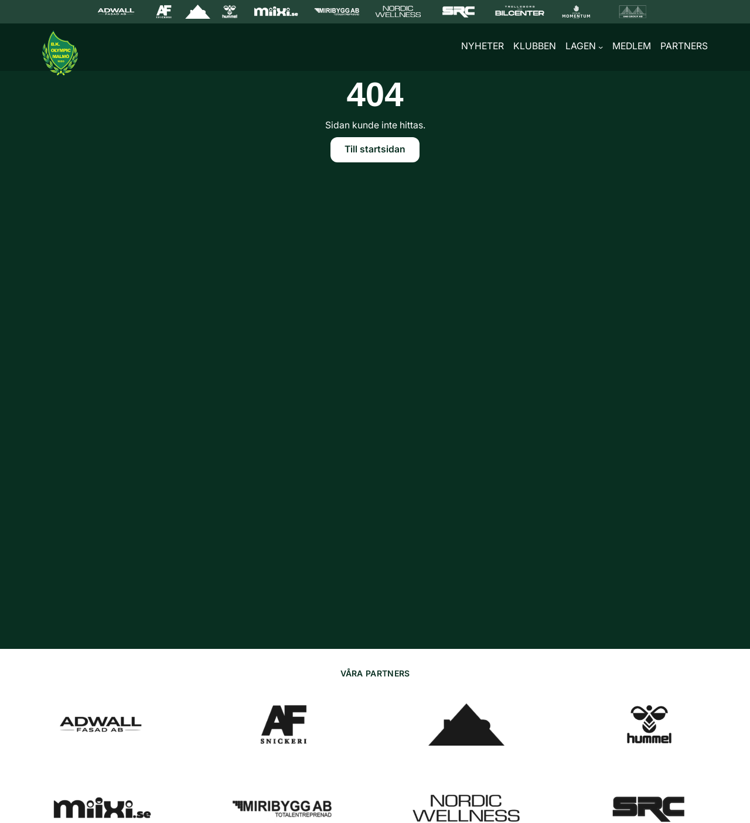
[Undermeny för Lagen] (600, 48)
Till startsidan (375, 151)
